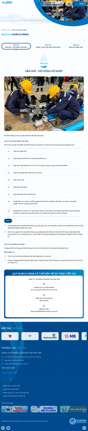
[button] (84, 40)
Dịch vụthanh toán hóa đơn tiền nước (48, 46)
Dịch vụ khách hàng (19, 30)
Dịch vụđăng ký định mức (76, 46)
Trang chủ (5, 30)
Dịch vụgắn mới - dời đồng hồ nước (16, 46)
